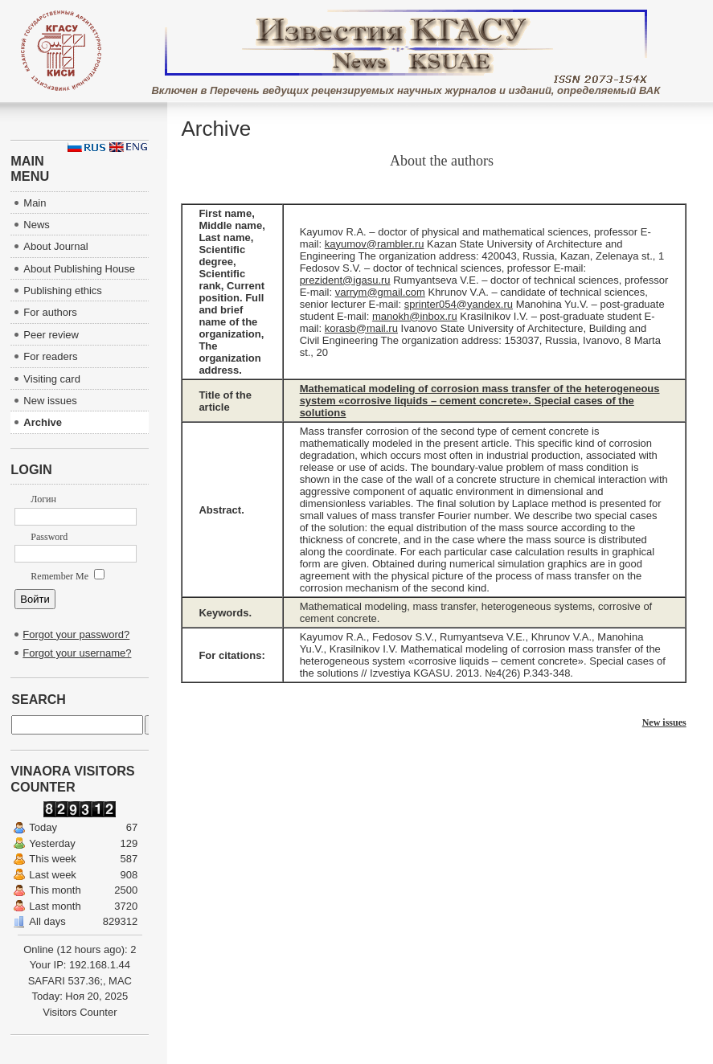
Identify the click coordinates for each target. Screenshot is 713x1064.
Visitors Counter (80, 1012)
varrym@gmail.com (380, 292)
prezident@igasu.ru (345, 280)
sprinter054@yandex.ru (458, 304)
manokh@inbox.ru (414, 316)
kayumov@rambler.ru (374, 244)
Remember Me (67, 576)
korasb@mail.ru (361, 328)
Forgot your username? (77, 653)
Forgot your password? (76, 634)
